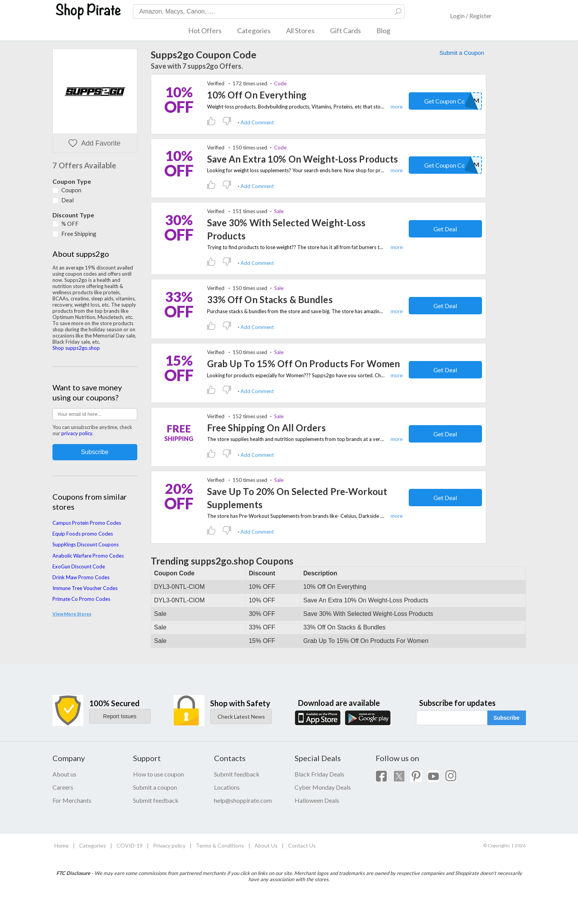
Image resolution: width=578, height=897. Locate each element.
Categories (254, 30)
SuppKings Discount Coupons (85, 544)
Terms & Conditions (220, 845)
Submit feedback (156, 800)
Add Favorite (94, 143)
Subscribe (507, 718)
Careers (62, 787)
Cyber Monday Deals (323, 787)
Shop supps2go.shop (76, 348)
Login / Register (471, 15)
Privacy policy (169, 845)
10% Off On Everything (257, 94)
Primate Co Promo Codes (81, 599)
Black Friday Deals (319, 774)
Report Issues (119, 716)
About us (64, 774)
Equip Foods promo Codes (82, 534)
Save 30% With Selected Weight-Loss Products (286, 229)
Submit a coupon (155, 787)
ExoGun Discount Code (78, 566)
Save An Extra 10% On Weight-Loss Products (302, 158)
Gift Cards (345, 30)
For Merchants (71, 800)
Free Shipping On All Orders (266, 427)
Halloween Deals (317, 800)
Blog (383, 30)
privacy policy (76, 433)
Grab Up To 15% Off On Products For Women (303, 363)
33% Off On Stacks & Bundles (270, 299)
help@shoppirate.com (243, 800)
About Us (266, 845)
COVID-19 (129, 845)
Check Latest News (241, 716)
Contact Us (302, 845)
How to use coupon (158, 774)
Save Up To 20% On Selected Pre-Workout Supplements (297, 498)
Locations (227, 787)
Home (61, 845)
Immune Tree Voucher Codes (85, 588)
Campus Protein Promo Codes (86, 523)
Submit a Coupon (462, 52)
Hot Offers (205, 30)
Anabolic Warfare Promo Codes (88, 556)
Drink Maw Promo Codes (81, 577)
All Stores (300, 30)
